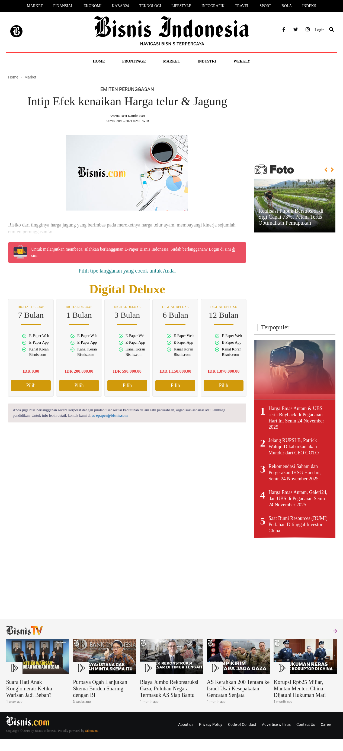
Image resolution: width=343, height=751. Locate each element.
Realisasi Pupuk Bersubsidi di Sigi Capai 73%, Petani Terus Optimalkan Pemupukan (290, 217)
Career (326, 724)
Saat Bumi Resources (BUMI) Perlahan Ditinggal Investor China (297, 524)
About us (185, 724)
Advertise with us (276, 724)
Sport (265, 6)
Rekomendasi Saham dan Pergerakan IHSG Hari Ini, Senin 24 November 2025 (294, 472)
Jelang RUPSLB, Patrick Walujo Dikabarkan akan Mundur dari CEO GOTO (293, 446)
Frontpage (134, 61)
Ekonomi (92, 6)
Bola (286, 6)
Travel (242, 6)
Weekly (241, 61)
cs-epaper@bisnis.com (110, 416)
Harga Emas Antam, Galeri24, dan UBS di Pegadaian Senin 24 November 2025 (297, 498)
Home (99, 61)
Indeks (309, 6)
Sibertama (91, 731)
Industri (207, 61)
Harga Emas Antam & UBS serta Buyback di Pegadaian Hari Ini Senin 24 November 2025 (296, 418)
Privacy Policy (210, 724)
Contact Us (305, 724)
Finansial (63, 6)
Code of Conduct (242, 724)
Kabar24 (120, 6)
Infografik (213, 6)
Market (35, 6)
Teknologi (150, 6)
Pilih (31, 385)
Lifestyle (181, 6)
